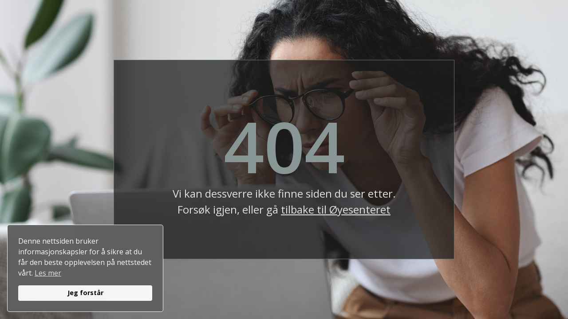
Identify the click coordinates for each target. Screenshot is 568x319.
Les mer (48, 273)
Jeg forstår (85, 292)
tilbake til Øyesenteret (335, 209)
